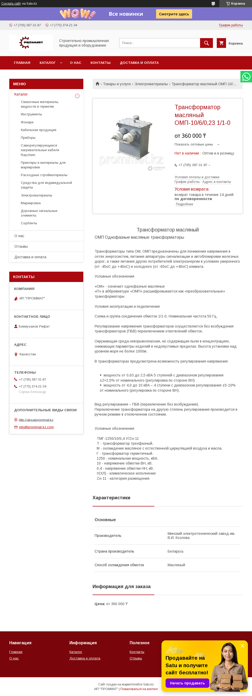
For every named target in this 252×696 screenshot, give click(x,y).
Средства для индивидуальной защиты (46, 185)
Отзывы (21, 246)
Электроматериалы (151, 84)
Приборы (28, 138)
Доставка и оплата (139, 63)
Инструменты (31, 114)
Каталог (48, 63)
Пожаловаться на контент (139, 689)
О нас (75, 63)
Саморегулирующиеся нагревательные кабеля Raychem (40, 150)
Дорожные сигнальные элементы (39, 213)
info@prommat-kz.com (36, 427)
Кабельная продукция (38, 130)
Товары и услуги (117, 84)
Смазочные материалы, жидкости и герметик (40, 104)
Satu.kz (148, 684)
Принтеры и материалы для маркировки (43, 165)
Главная (22, 63)
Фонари (27, 122)
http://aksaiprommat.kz (36, 420)
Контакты (101, 63)
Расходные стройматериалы (44, 175)
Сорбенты (29, 223)
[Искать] (206, 43)
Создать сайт (11, 3)
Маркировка (31, 203)
